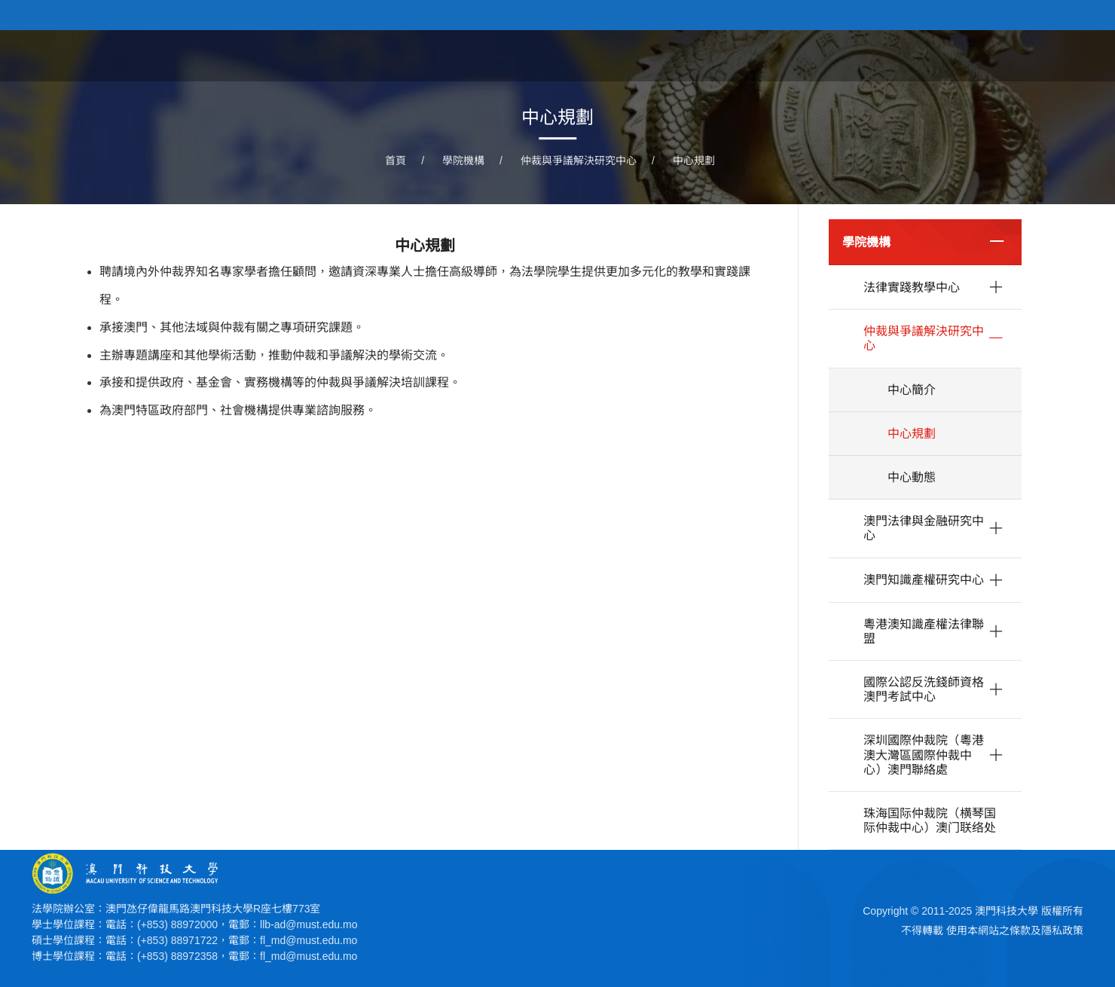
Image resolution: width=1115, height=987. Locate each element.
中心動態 (911, 477)
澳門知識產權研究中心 (923, 579)
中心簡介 (911, 389)
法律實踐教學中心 (911, 287)
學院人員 (911, 55)
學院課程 (835, 55)
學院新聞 (758, 55)
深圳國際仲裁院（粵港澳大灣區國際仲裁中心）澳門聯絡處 (923, 754)
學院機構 (988, 55)
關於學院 (681, 55)
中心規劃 (694, 160)
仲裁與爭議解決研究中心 (579, 160)
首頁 (617, 55)
